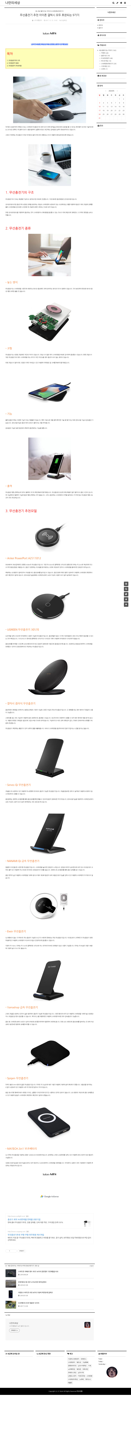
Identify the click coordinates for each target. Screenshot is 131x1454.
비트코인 (85, 1428)
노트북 (81, 1438)
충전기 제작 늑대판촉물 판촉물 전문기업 (24, 1279)
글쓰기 (101, 55)
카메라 (104, 80)
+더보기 (91, 1325)
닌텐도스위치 (72, 1435)
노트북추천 (71, 1428)
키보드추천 (81, 1435)
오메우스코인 (72, 1431)
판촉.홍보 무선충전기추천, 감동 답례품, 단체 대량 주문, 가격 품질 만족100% (35, 1281)
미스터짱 (79, 1450)
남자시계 (81, 1431)
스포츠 (104, 96)
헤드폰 (79, 1428)
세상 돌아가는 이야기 (107, 77)
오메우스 (83, 1418)
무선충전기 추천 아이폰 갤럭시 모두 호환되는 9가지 (49, 44)
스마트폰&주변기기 (108, 91)
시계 (89, 1425)
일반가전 (105, 83)
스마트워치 (71, 1421)
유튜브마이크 (72, 1425)
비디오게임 (106, 88)
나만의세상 (12, 2)
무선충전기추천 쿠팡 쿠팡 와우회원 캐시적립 (26, 1294)
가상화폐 (85, 1421)
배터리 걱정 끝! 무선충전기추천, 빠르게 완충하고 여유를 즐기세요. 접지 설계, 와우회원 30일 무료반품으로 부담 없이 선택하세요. (49, 1298)
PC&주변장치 (107, 85)
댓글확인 (64, 50)
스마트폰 (89, 1435)
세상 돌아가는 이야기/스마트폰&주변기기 (49, 40)
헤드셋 (79, 1421)
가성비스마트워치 (73, 1418)
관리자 (101, 52)
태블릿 (70, 1442)
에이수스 (88, 1438)
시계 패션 (105, 93)
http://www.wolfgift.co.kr (16, 1275)
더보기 (92, 1412)
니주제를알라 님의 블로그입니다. (19, 1385)
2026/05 (111, 118)
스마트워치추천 (73, 1438)
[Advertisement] (50, 22)
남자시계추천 (82, 1425)
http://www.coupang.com (16, 1290)
